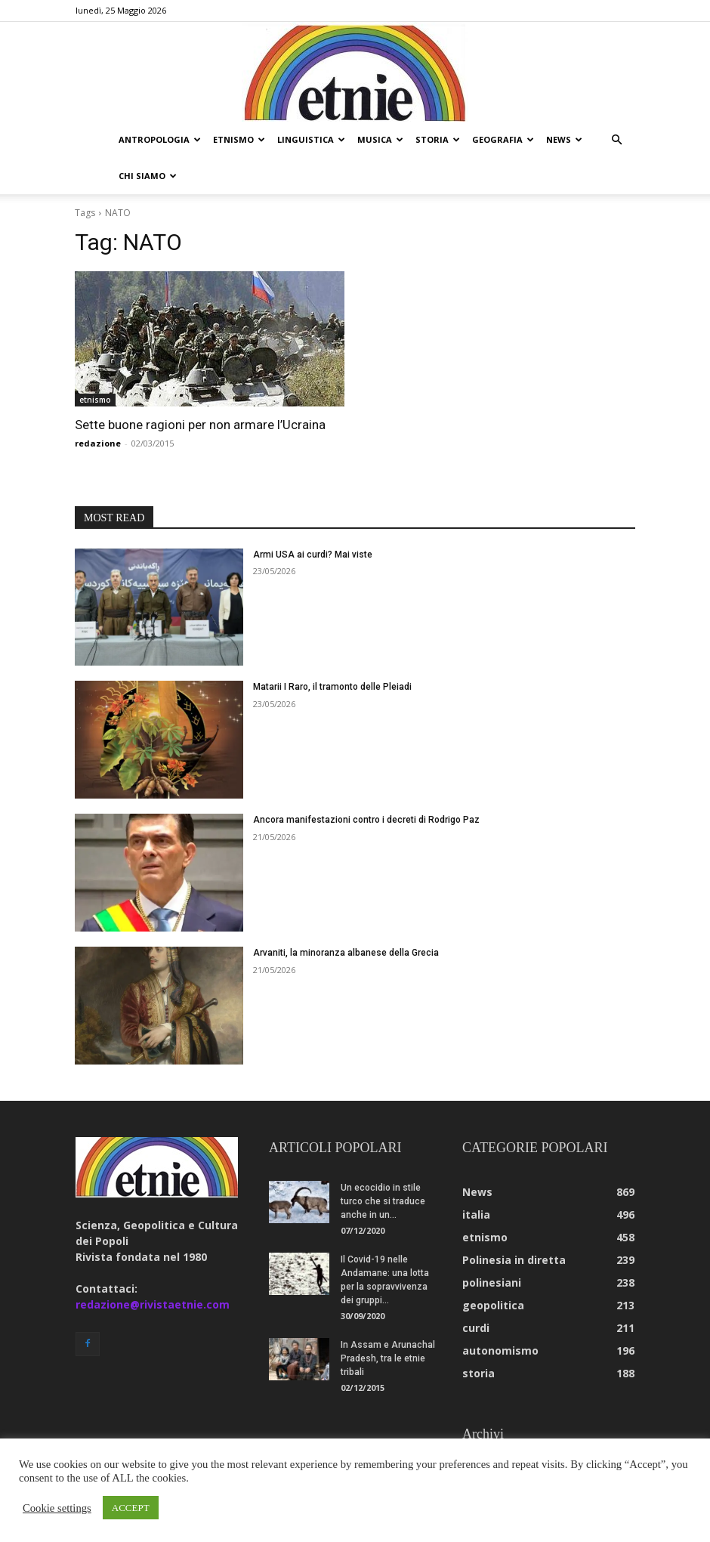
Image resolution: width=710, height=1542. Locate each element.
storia (437, 139)
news (564, 139)
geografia (503, 139)
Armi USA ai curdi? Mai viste (312, 518)
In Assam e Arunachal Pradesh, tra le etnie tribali (388, 1322)
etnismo (239, 139)
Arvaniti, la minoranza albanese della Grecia (346, 916)
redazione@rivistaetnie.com (153, 1268)
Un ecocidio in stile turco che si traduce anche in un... (383, 1165)
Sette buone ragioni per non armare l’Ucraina (200, 388)
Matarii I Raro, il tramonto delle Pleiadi (332, 650)
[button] (616, 140)
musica (380, 139)
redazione (98, 407)
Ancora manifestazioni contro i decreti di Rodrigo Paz (366, 783)
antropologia (160, 139)
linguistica (311, 139)
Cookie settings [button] (57, 1508)
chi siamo (148, 175)
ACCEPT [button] (131, 1507)
